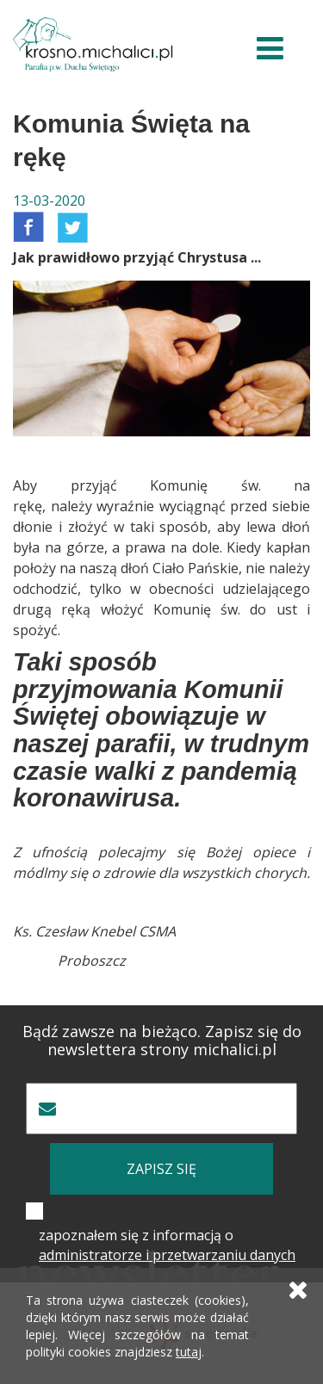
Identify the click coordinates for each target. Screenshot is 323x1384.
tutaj (189, 1352)
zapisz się (161, 1168)
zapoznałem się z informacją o (167, 1245)
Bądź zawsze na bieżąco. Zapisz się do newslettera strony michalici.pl (161, 1041)
